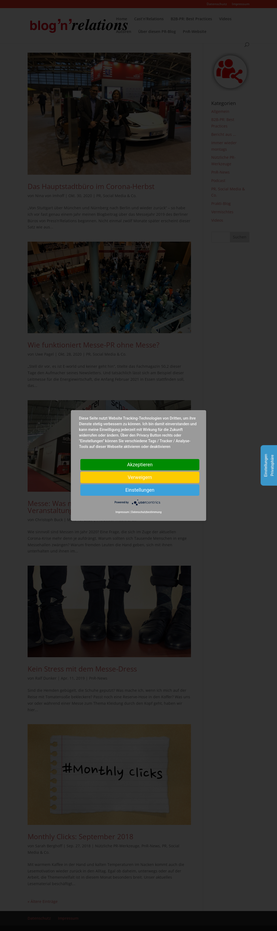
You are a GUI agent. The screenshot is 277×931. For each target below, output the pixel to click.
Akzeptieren (140, 464)
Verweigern (140, 477)
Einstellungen (139, 490)
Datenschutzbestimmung (146, 512)
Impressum (122, 512)
